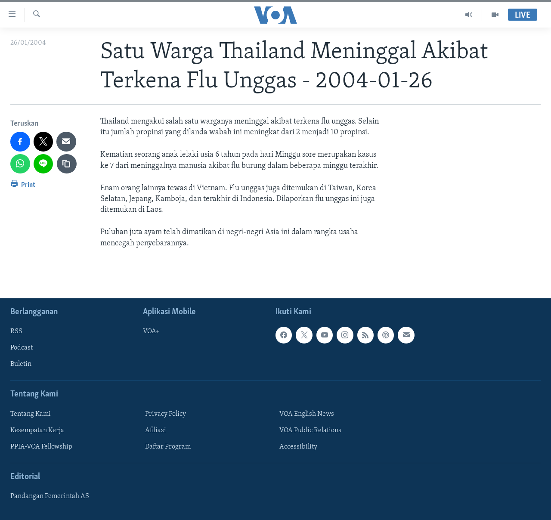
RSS (16, 331)
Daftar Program (168, 446)
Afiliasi (155, 430)
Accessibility (298, 446)
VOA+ (151, 331)
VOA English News (306, 414)
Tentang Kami (30, 414)
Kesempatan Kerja (37, 430)
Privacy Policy (165, 414)
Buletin (20, 364)
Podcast (21, 347)
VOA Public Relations (310, 430)
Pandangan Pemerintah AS (49, 496)
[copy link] (67, 164)
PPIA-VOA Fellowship (41, 446)
